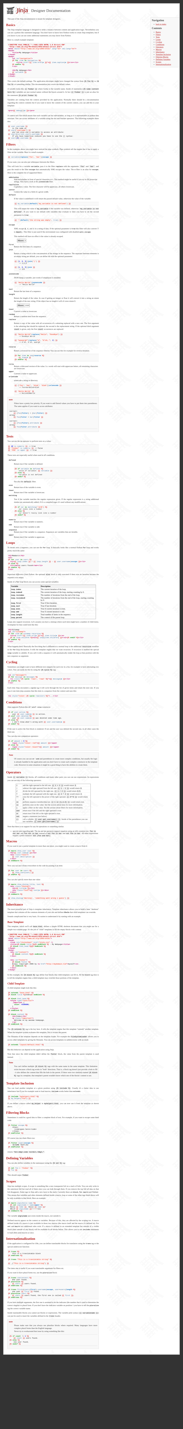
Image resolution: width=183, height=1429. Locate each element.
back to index (161, 24)
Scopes (158, 62)
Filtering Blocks (162, 57)
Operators (159, 47)
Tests (158, 37)
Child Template (16, 1037)
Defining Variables (163, 59)
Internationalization (163, 64)
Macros (159, 49)
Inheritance (160, 52)
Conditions (160, 44)
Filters (158, 35)
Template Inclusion (163, 54)
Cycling (159, 42)
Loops (158, 39)
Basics (158, 32)
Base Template (15, 968)
